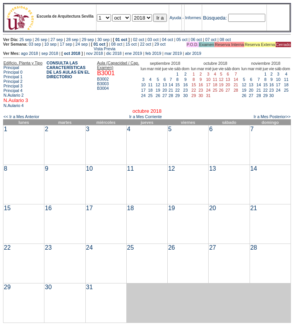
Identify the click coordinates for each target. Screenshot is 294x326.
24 (143, 95)
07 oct (210, 39)
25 (150, 95)
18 (150, 90)
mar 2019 (173, 53)
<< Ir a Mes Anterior (21, 116)
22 (177, 90)
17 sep (66, 44)
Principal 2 (13, 81)
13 (164, 84)
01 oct (121, 39)
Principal (11, 67)
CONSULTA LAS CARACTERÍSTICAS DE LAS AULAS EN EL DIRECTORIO (68, 70)
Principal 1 (13, 76)
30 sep (103, 39)
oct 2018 (72, 53)
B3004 (103, 88)
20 (164, 90)
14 (170, 84)
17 (143, 90)
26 (158, 95)
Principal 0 (13, 72)
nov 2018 (94, 53)
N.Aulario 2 (13, 95)
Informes (193, 17)
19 (158, 90)
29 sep (88, 39)
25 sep (26, 39)
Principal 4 (13, 90)
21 (170, 90)
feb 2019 (153, 53)
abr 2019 (193, 53)
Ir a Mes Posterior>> (272, 116)
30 (185, 95)
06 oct (196, 39)
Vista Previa (59, 48)
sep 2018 (49, 53)
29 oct (160, 44)
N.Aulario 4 (13, 105)
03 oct (152, 39)
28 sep (72, 39)
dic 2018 (113, 53)
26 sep (41, 39)
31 (89, 287)
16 (185, 84)
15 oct (131, 44)
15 (177, 84)
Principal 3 (13, 86)
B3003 (103, 83)
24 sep (81, 44)
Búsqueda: (215, 18)
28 (170, 95)
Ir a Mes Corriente (145, 116)
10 (143, 84)
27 (164, 95)
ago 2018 (29, 53)
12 (158, 84)
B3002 (103, 79)
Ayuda (175, 17)
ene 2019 (133, 53)
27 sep (57, 39)
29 (177, 95)
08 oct (225, 39)
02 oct (138, 39)
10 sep (50, 44)
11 (150, 84)
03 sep (35, 44)
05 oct (182, 39)
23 (185, 90)
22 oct (145, 44)
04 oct (167, 39)
